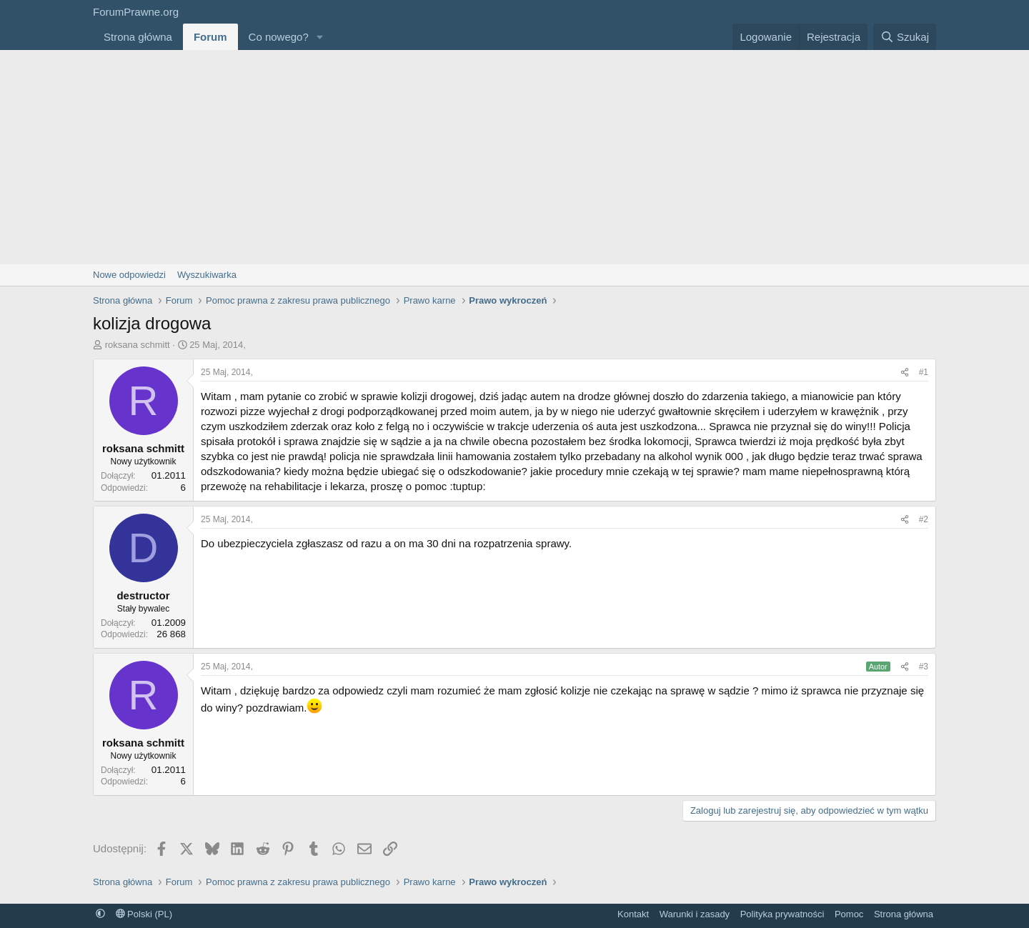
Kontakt (633, 914)
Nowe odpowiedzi (129, 274)
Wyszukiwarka (207, 274)
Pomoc (849, 914)
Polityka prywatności (782, 914)
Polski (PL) (144, 914)
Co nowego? (279, 37)
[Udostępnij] (904, 372)
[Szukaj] (904, 37)
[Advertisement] (514, 157)
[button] (320, 37)
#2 (923, 519)
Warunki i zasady (695, 914)
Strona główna (138, 37)
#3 (923, 667)
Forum (210, 37)
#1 (923, 372)
